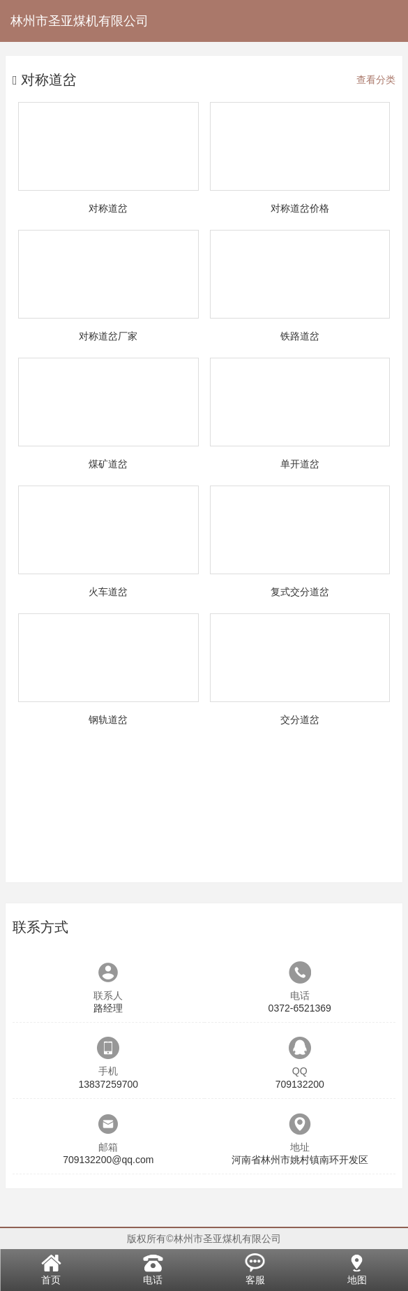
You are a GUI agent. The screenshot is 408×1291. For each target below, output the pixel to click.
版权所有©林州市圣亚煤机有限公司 (203, 1238)
